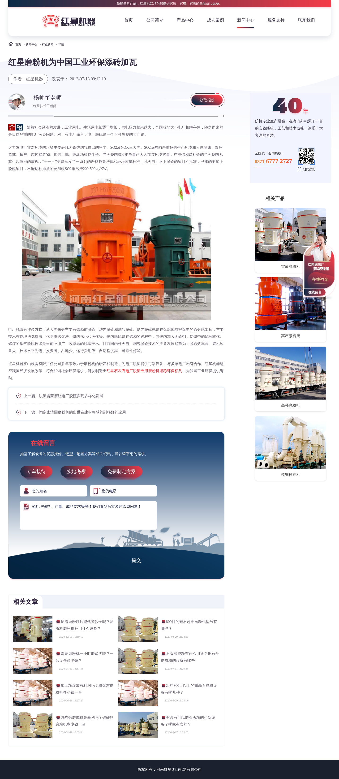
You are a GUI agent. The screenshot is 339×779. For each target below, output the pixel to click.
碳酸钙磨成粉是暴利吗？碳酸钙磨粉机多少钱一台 (85, 720)
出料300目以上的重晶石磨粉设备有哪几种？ (189, 688)
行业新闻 (47, 44)
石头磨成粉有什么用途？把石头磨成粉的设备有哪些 (190, 657)
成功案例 (215, 20)
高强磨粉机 (290, 405)
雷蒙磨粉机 (290, 267)
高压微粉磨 (290, 336)
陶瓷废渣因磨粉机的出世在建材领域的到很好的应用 (82, 412)
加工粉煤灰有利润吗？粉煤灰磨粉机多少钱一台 (85, 688)
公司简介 (154, 20)
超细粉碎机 (290, 475)
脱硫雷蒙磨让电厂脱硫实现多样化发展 (71, 396)
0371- (273, 161)
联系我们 (306, 20)
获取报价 (207, 100)
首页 (128, 20)
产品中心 (184, 20)
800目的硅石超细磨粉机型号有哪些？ (189, 625)
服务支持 (276, 20)
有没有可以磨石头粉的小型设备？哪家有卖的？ (188, 720)
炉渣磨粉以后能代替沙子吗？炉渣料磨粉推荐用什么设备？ (85, 625)
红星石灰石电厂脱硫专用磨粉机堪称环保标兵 (144, 371)
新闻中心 (245, 20)
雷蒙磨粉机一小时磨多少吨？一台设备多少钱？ (85, 657)
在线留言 (315, 292)
